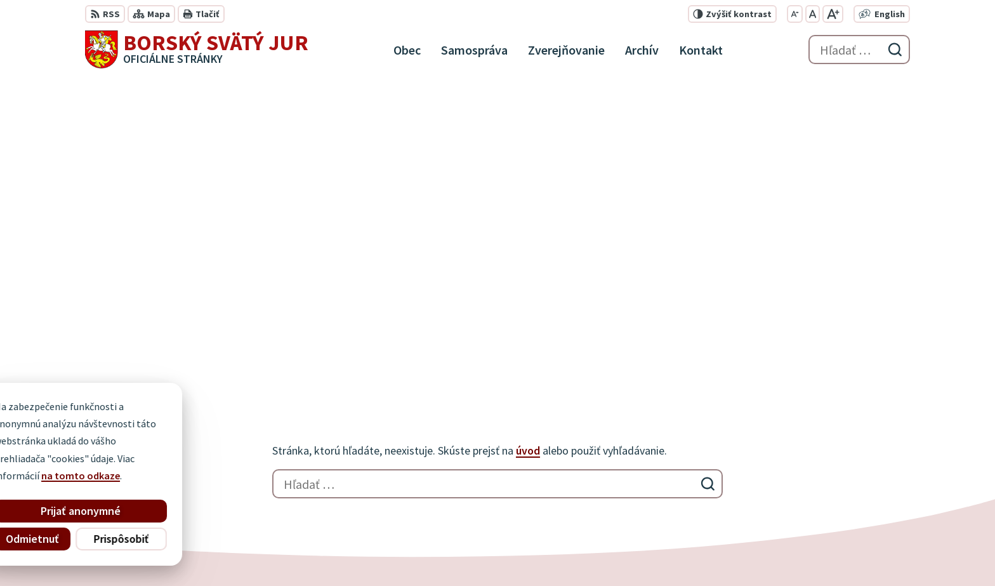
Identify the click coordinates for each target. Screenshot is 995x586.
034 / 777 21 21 (818, 463)
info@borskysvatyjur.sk (840, 494)
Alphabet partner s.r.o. (251, 551)
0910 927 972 (814, 478)
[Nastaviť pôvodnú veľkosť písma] (812, 14)
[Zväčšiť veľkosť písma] (832, 14)
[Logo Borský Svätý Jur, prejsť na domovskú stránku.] (196, 49)
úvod (528, 149)
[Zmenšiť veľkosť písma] (795, 14)
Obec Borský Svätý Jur (431, 551)
